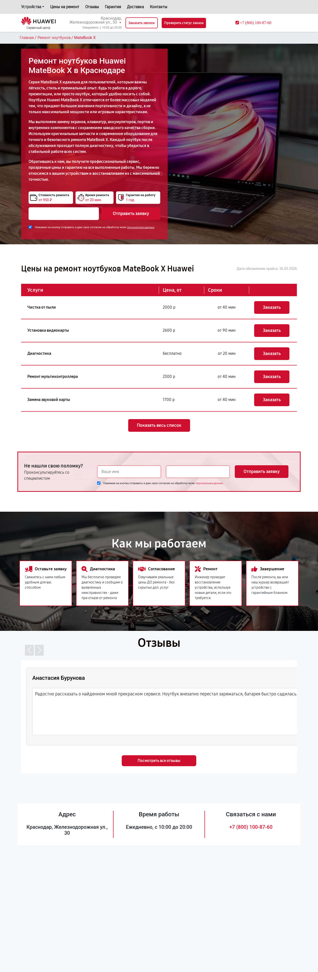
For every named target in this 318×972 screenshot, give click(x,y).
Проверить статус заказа (183, 23)
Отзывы (92, 6)
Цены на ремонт (64, 6)
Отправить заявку (131, 213)
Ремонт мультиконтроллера (52, 376)
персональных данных (140, 227)
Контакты (158, 6)
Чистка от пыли (41, 307)
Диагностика (39, 353)
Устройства (31, 6)
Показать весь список (159, 425)
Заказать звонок (141, 23)
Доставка (135, 6)
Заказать (272, 307)
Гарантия (113, 6)
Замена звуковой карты (48, 399)
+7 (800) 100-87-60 (251, 827)
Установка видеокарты (48, 330)
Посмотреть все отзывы (159, 760)
